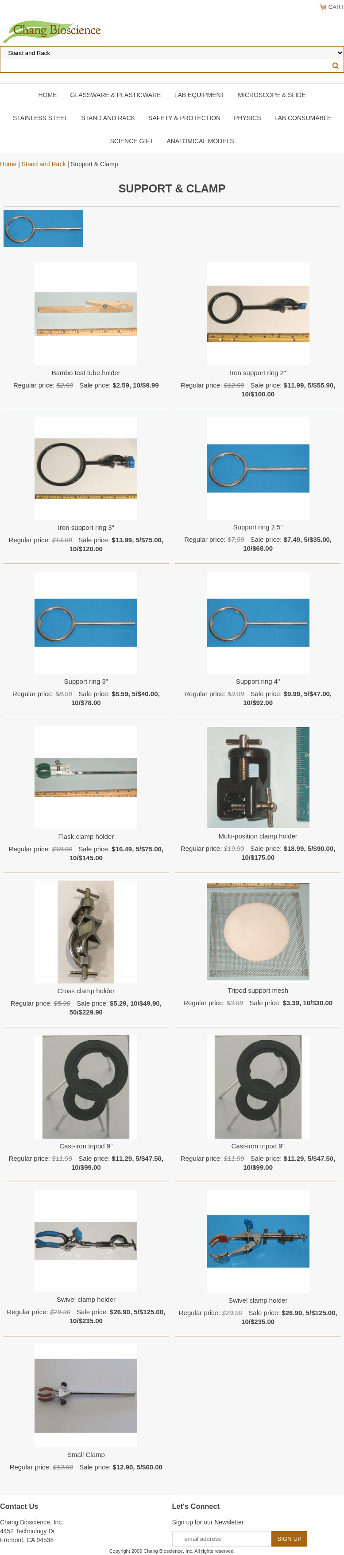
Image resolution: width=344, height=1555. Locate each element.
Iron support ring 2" (258, 372)
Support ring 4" (258, 681)
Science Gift (131, 141)
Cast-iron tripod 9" (85, 1146)
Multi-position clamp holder (257, 836)
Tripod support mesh (258, 990)
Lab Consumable (302, 117)
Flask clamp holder (86, 836)
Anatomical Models (200, 141)
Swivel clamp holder (86, 1299)
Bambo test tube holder (86, 372)
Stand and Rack (108, 117)
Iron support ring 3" (86, 527)
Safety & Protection (184, 117)
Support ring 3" (86, 681)
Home (48, 94)
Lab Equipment (199, 94)
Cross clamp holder (86, 991)
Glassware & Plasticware (115, 94)
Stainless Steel (40, 117)
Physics (247, 117)
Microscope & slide (271, 94)
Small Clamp (86, 1454)
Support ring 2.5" (258, 527)
